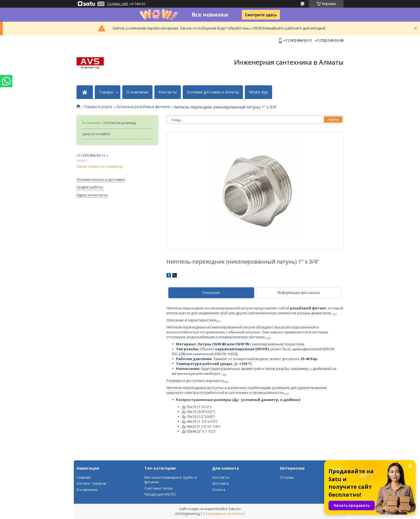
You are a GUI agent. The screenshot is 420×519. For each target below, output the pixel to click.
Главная (84, 477)
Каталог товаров (91, 483)
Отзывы (287, 477)
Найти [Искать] (333, 119)
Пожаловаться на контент (224, 513)
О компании (137, 92)
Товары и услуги (98, 106)
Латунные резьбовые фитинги (143, 106)
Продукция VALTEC (160, 494)
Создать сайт (117, 4)
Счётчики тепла (158, 488)
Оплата (218, 489)
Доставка (220, 483)
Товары (106, 92)
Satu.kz (235, 508)
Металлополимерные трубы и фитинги (170, 480)
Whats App (258, 92)
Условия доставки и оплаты (213, 92)
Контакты (168, 92)
